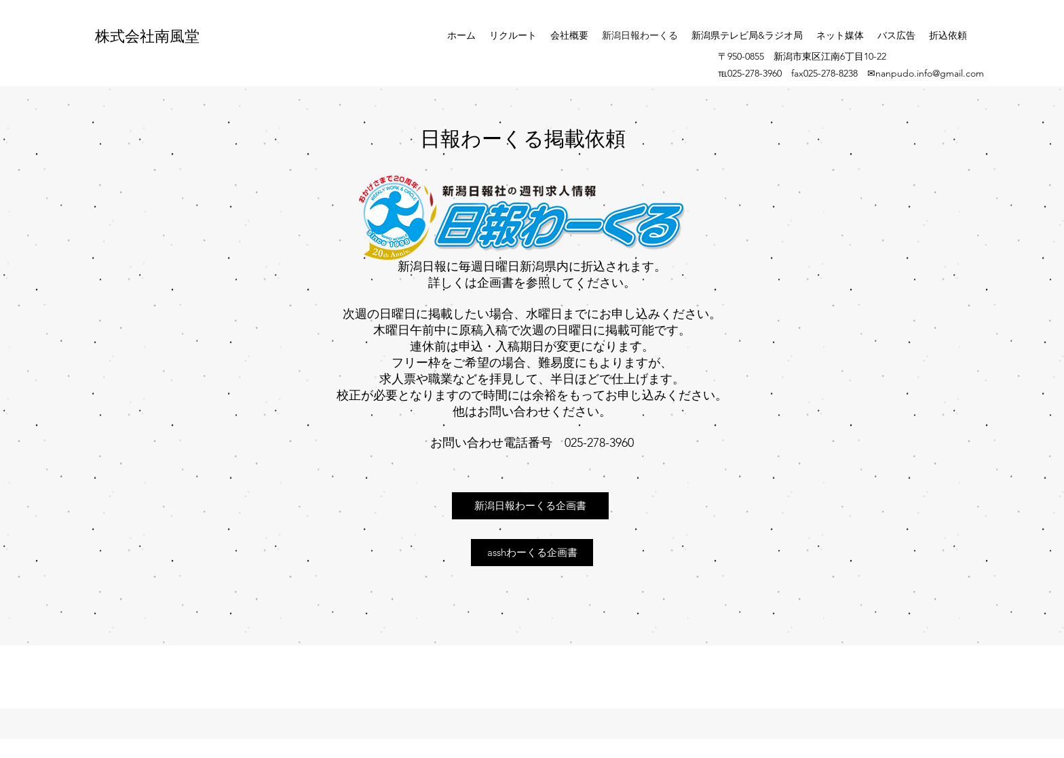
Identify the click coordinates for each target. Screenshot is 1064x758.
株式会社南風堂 (147, 34)
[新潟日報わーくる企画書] (530, 505)
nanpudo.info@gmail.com (929, 73)
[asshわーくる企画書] (532, 552)
